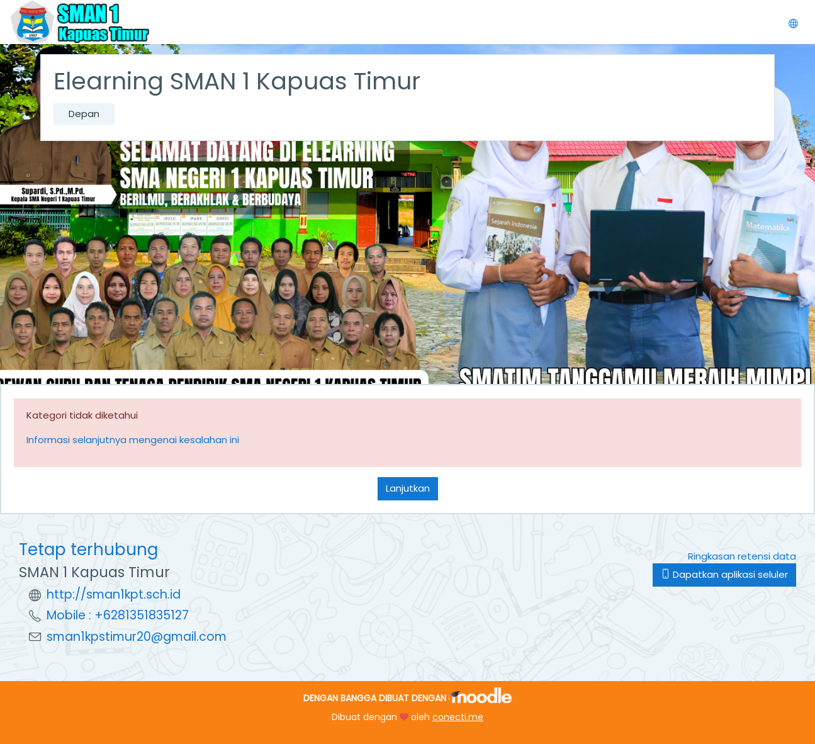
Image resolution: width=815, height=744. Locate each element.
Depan (84, 113)
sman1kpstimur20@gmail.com (137, 636)
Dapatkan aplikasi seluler (724, 574)
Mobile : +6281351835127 (118, 615)
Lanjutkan (408, 488)
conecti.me (457, 717)
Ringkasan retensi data (742, 556)
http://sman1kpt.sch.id (114, 594)
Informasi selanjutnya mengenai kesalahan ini (132, 439)
